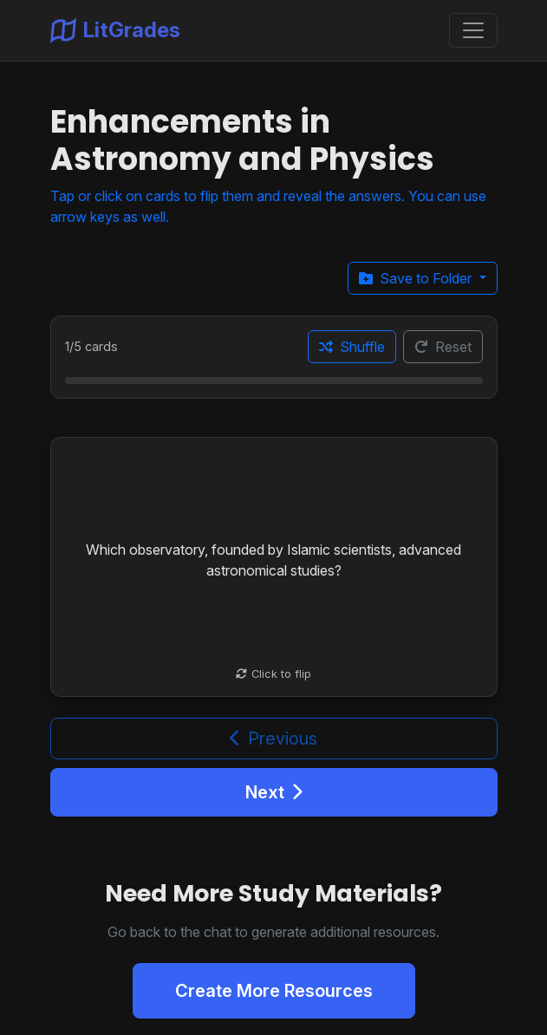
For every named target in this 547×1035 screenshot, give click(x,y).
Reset (443, 346)
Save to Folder (417, 278)
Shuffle (352, 346)
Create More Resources (274, 990)
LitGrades (115, 30)
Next (274, 792)
